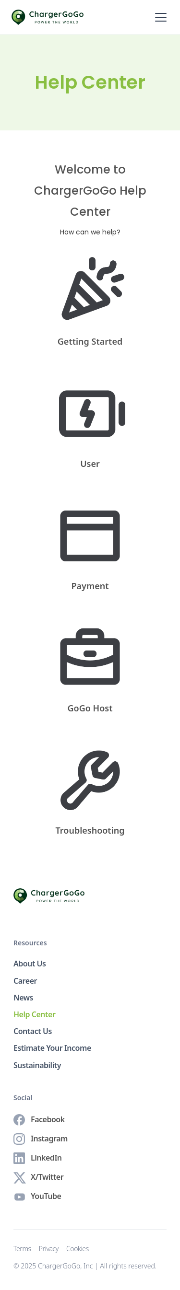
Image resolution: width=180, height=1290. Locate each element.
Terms (22, 1249)
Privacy (49, 1249)
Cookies (77, 1249)
